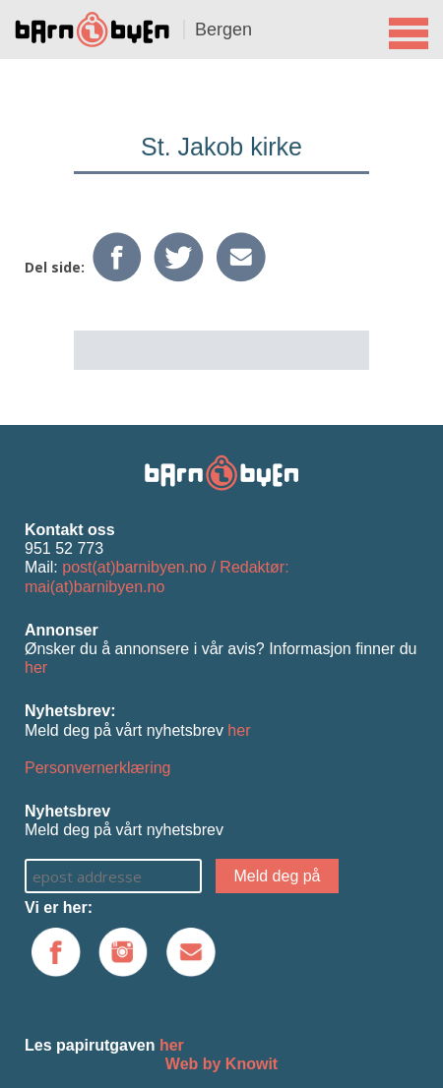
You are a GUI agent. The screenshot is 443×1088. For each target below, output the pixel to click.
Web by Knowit (221, 1064)
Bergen (223, 29)
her (36, 667)
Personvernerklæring (98, 767)
